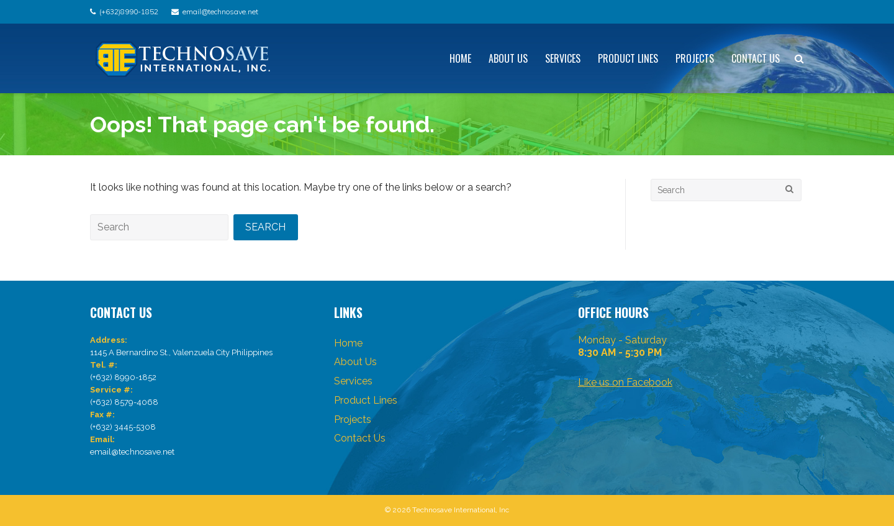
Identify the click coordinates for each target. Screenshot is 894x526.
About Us (508, 58)
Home (460, 58)
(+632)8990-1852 (128, 11)
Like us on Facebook (625, 382)
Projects (694, 58)
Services (562, 58)
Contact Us (755, 58)
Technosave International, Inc (460, 510)
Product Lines (628, 58)
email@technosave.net (220, 11)
